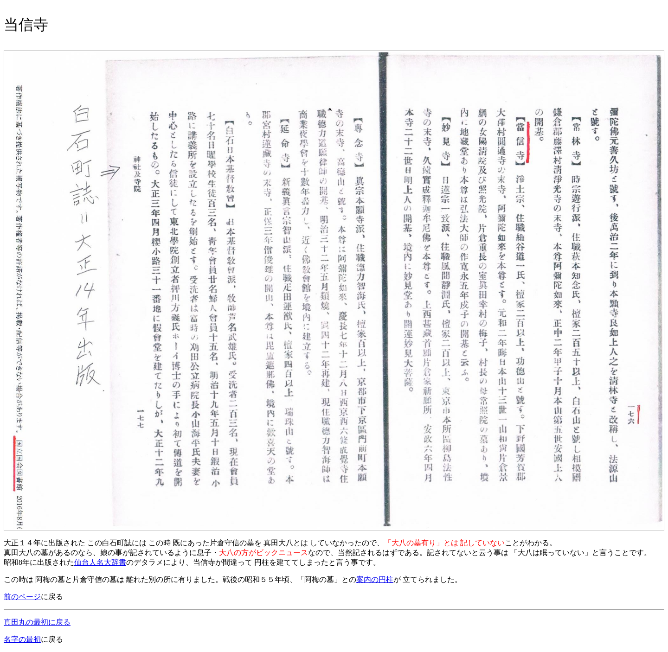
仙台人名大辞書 (100, 562)
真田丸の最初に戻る (37, 622)
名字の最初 (22, 639)
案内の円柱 (374, 579)
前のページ (22, 597)
